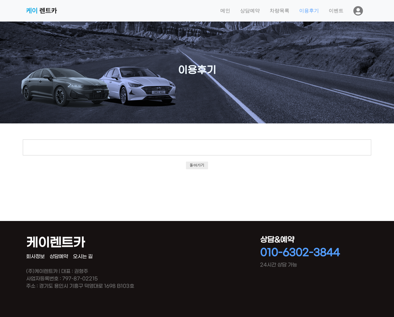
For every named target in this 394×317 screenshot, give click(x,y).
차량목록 (279, 10)
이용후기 (309, 10)
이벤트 (336, 10)
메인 (225, 10)
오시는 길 (83, 256)
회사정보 (35, 256)
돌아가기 (197, 165)
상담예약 (250, 10)
